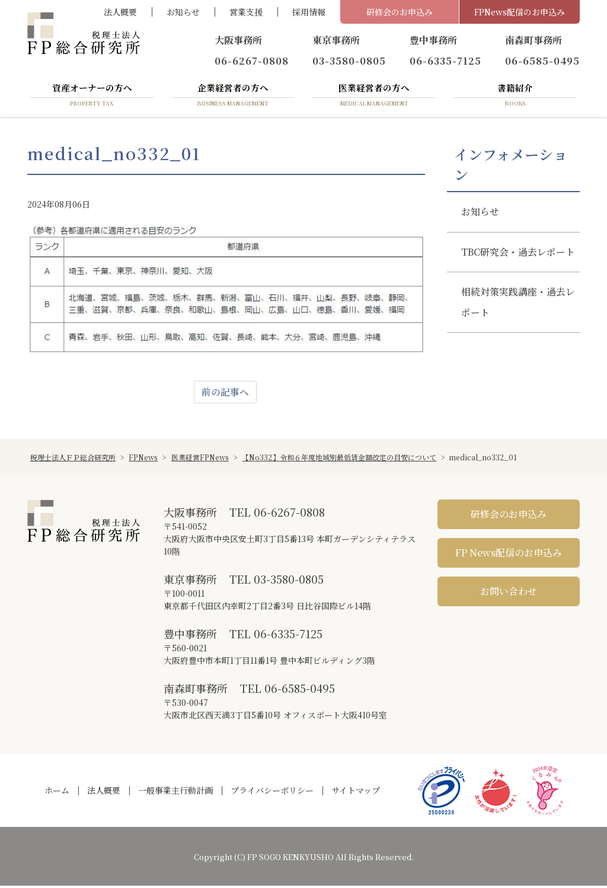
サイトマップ (355, 792)
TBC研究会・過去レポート (513, 265)
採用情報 (308, 12)
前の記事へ (225, 393)
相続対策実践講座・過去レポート (513, 326)
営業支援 (246, 12)
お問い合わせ (508, 593)
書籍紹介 (515, 97)
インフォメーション (510, 166)
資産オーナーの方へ (92, 97)
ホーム (56, 792)
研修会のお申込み (399, 12)
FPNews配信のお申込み (519, 12)
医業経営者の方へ (374, 97)
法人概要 (120, 12)
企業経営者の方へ (233, 97)
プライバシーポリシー (272, 792)
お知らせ (183, 12)
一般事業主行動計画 (175, 792)
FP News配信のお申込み (508, 554)
